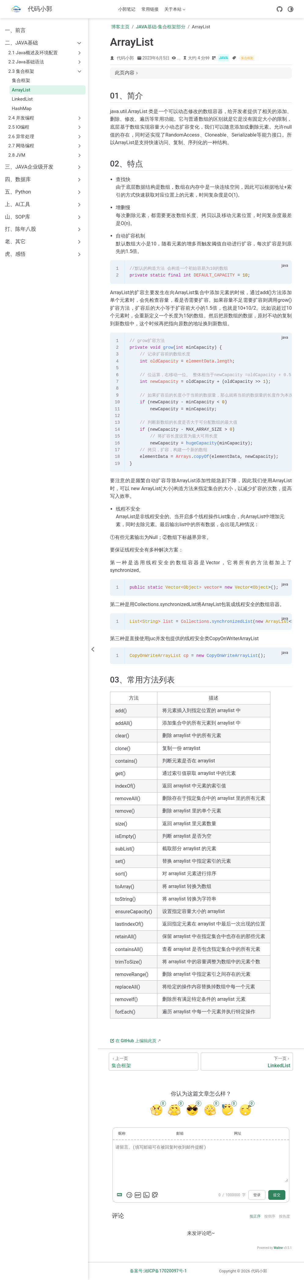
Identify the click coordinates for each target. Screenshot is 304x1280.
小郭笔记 (126, 9)
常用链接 (150, 9)
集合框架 (21, 80)
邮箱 (180, 1133)
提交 (276, 1195)
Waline (278, 1248)
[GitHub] (279, 9)
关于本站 (174, 10)
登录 (257, 1195)
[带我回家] (30, 9)
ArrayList (21, 90)
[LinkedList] (247, 1062)
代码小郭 (125, 57)
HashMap (22, 108)
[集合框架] (153, 1062)
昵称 (122, 1133)
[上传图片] (146, 1195)
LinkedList (22, 99)
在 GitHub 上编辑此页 (133, 1040)
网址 (237, 1133)
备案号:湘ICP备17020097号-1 (158, 1270)
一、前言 (15, 30)
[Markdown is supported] (120, 1195)
